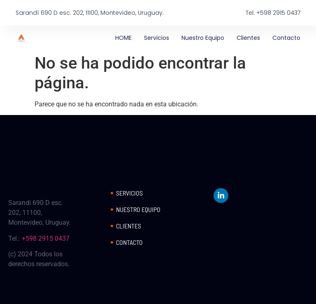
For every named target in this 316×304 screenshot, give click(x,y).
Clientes (248, 38)
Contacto (286, 38)
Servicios (156, 38)
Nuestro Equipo (202, 38)
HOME (123, 38)
